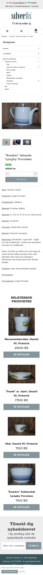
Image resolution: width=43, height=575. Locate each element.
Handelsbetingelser (22, 6)
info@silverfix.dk (34, 561)
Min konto (9, 6)
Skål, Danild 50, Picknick (21, 443)
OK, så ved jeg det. (10, 571)
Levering (35, 6)
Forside (4, 36)
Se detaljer (21, 354)
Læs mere (22, 571)
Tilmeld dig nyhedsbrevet (21, 526)
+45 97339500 (16, 561)
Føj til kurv (21, 179)
